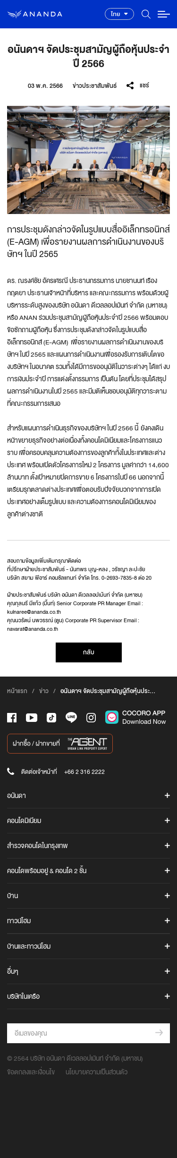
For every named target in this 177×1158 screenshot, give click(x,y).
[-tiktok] (51, 717)
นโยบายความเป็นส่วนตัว (96, 1072)
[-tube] (31, 717)
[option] (88, 160)
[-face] (12, 717)
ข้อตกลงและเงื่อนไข (31, 1072)
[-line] (71, 717)
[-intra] (91, 717)
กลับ (88, 652)
